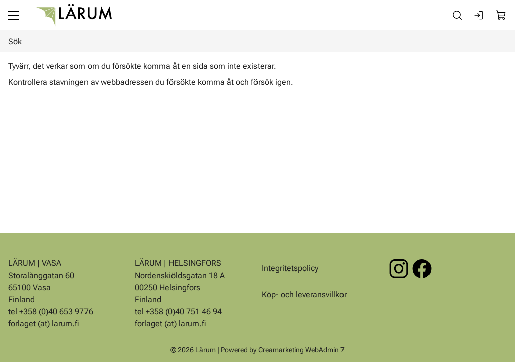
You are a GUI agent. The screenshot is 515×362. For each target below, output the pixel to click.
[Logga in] (479, 15)
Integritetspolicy (290, 268)
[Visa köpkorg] (501, 15)
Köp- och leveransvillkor (304, 294)
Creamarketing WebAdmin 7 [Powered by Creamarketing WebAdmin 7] (301, 350)
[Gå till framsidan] (74, 15)
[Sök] (457, 15)
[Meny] (13, 15)
